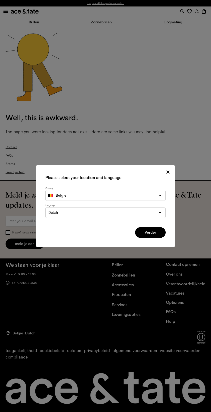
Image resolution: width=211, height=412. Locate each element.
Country (49, 188)
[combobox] (105, 195)
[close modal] (168, 172)
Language (50, 205)
